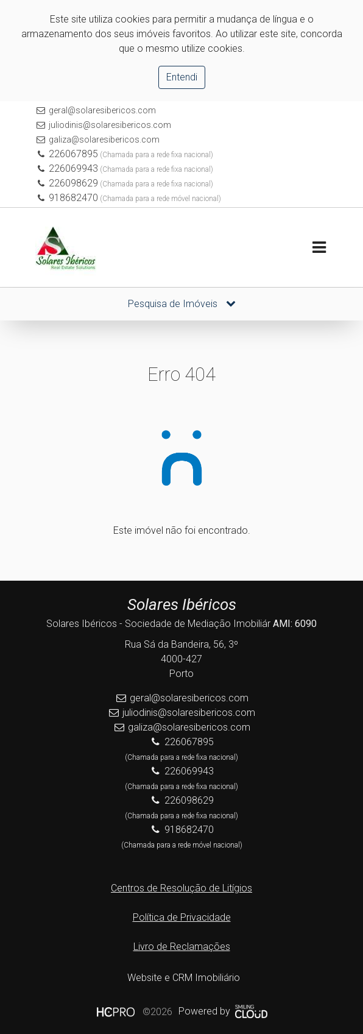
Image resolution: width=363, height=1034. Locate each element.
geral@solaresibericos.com (102, 110)
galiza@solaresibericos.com (104, 139)
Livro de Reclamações (181, 946)
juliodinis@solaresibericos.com (110, 125)
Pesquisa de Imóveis (182, 304)
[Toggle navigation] (319, 248)
